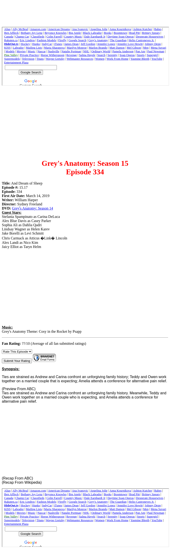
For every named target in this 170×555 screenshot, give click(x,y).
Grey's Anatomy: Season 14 (32, 208)
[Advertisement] (85, 121)
